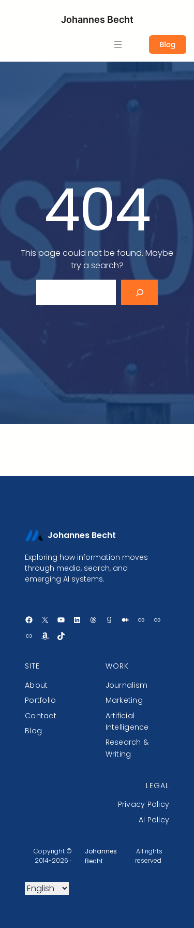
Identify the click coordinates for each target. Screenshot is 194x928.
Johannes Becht (97, 19)
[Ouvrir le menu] (118, 44)
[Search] (139, 292)
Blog (167, 44)
